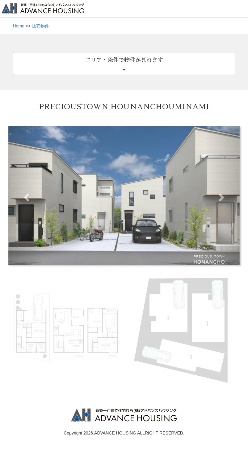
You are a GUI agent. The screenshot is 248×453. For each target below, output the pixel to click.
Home (18, 25)
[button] (25, 195)
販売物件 (40, 25)
